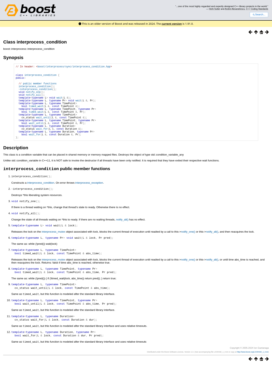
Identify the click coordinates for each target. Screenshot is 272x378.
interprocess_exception (89, 198)
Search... (259, 14)
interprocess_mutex (53, 247)
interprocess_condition (41, 77)
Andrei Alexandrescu (235, 9)
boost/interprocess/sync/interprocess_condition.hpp (73, 67)
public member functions (40, 87)
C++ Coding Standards (257, 9)
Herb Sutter (214, 9)
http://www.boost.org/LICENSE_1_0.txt (252, 365)
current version (172, 23)
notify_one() (188, 247)
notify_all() (122, 235)
